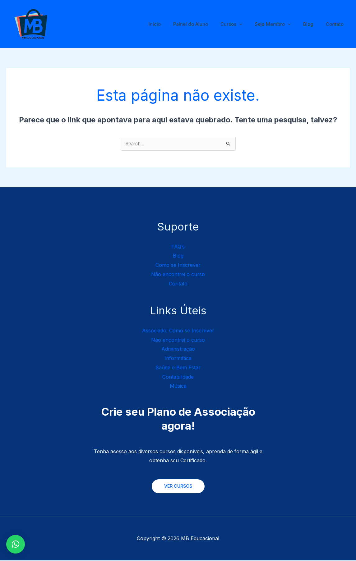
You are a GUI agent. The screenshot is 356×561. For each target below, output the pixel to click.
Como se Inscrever (178, 265)
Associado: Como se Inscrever (178, 331)
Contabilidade (178, 377)
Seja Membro (280, 24)
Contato (336, 24)
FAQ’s (178, 247)
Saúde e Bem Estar (178, 368)
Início (172, 24)
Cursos (242, 24)
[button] (15, 544)
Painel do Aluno (204, 24)
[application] (250, 24)
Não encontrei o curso (178, 274)
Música (178, 386)
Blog (313, 24)
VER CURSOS (178, 487)
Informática (178, 358)
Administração (178, 349)
